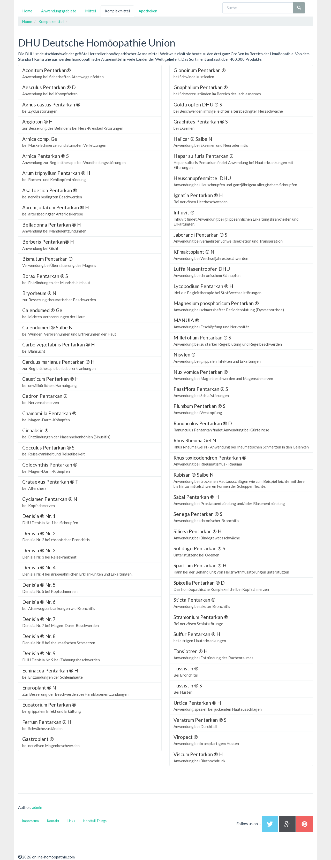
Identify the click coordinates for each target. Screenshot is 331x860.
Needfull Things (95, 821)
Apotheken (148, 11)
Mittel (90, 11)
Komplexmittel (117, 11)
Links (71, 821)
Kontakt (53, 821)
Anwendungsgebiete (58, 11)
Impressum (30, 821)
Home (27, 11)
